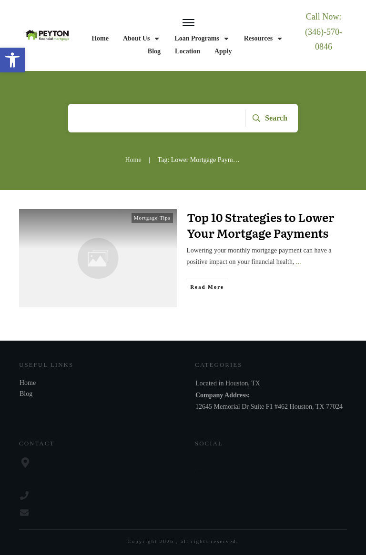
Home (28, 382)
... (298, 261)
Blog (26, 393)
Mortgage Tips (152, 218)
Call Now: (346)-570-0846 (323, 31)
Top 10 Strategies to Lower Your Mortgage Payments (260, 225)
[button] (12, 60)
